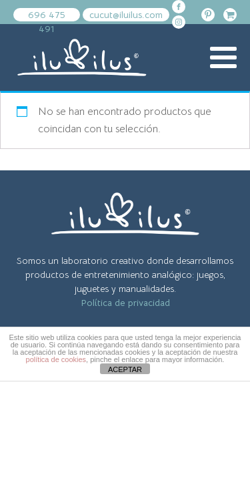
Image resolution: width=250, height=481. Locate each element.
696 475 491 (46, 15)
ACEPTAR (125, 369)
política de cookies (56, 359)
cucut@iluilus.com (126, 15)
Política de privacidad (125, 303)
